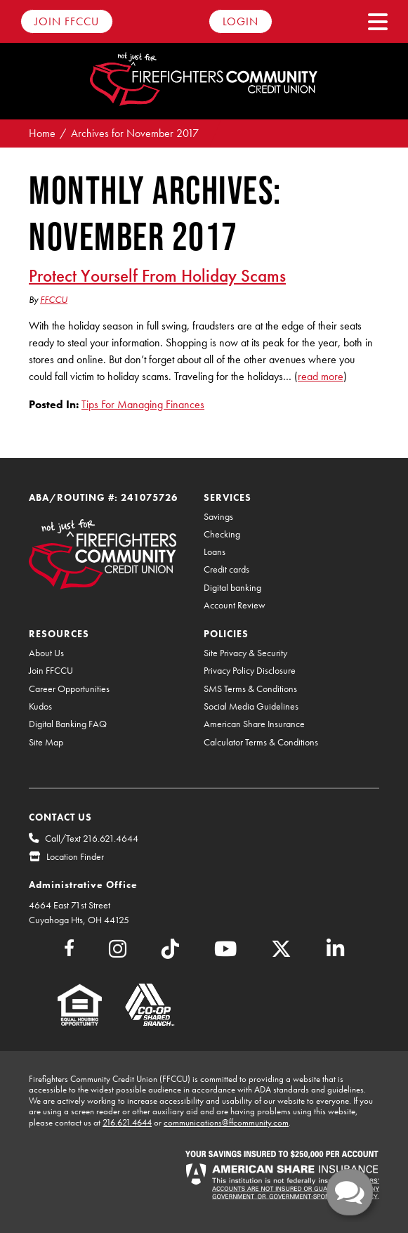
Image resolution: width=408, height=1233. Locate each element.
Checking (222, 534)
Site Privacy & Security (245, 653)
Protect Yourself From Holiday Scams (157, 275)
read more (320, 376)
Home (42, 133)
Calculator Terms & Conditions (261, 742)
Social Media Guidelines (251, 706)
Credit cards (226, 569)
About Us (46, 653)
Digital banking (232, 588)
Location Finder (75, 856)
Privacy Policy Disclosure (250, 671)
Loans (214, 552)
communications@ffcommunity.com (226, 1122)
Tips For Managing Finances (142, 404)
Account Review (234, 605)
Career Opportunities (69, 689)
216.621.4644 (127, 1122)
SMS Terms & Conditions (250, 689)
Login (240, 21)
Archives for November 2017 (135, 133)
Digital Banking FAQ (68, 724)
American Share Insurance (254, 724)
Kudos (40, 706)
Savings (218, 517)
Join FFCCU (66, 21)
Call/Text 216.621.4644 (91, 838)
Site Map (46, 742)
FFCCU (53, 299)
